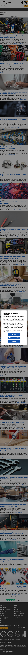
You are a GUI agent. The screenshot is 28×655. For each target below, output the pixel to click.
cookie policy (10, 331)
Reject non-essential (14, 337)
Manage (14, 341)
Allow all (14, 334)
